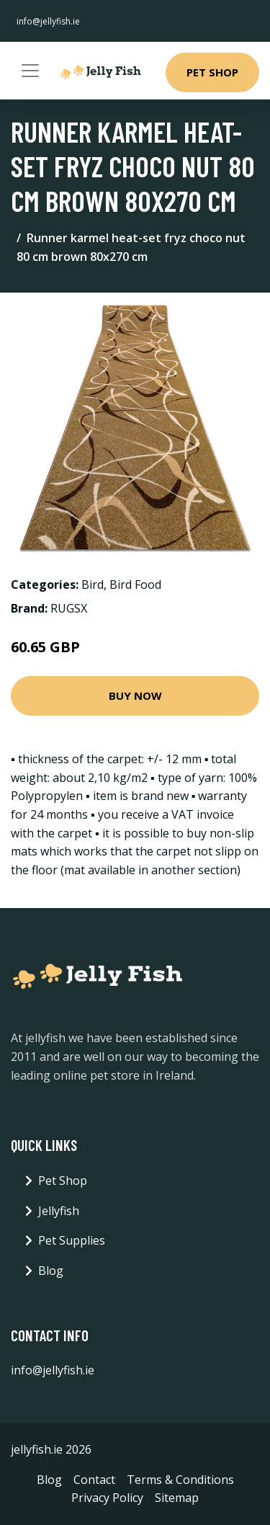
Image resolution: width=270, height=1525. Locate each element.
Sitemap (177, 1498)
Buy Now (135, 695)
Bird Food (135, 584)
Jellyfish (58, 1211)
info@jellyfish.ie (48, 21)
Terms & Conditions (180, 1480)
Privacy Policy (107, 1498)
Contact (94, 1480)
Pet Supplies (71, 1240)
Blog (50, 1271)
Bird (92, 584)
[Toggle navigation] (30, 70)
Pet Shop (212, 72)
